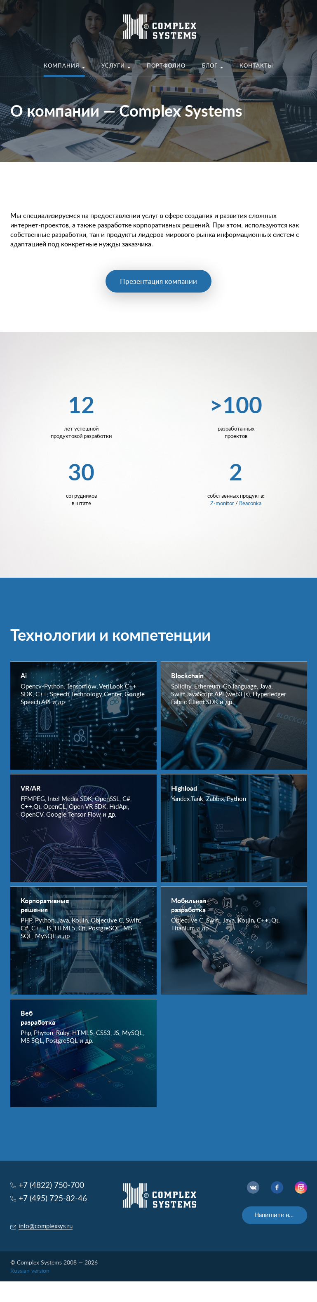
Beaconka (250, 503)
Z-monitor (222, 503)
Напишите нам (275, 1215)
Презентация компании (158, 281)
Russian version (29, 1271)
